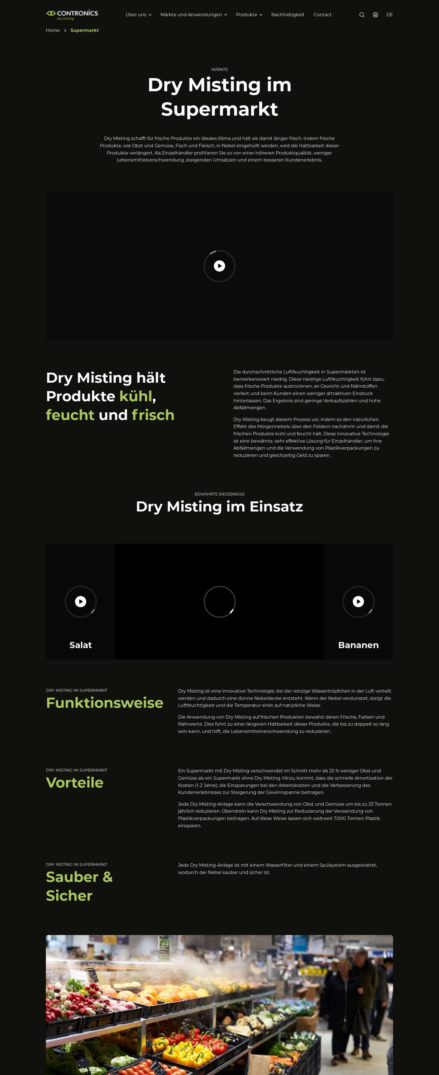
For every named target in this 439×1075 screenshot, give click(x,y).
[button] (389, 14)
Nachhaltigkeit (288, 14)
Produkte (246, 14)
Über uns (136, 14)
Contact (323, 14)
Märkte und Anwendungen (191, 14)
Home (53, 30)
